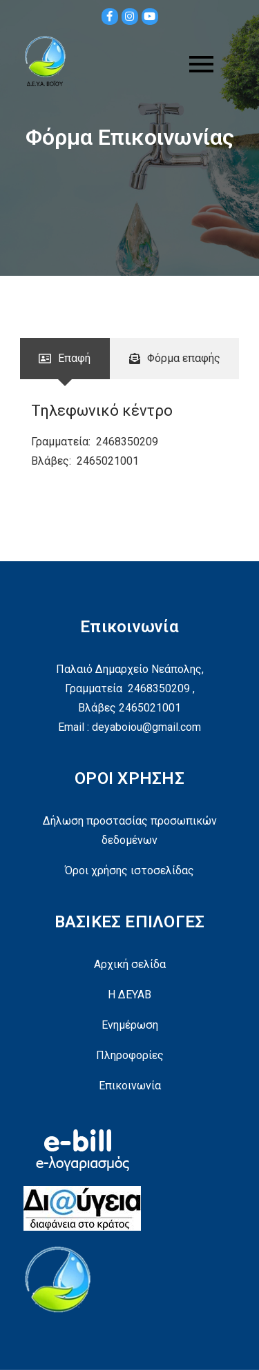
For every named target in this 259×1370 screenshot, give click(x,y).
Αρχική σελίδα (130, 964)
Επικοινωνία (130, 1085)
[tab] (65, 358)
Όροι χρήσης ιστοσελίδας (129, 870)
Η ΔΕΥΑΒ (129, 994)
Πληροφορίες (130, 1055)
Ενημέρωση (130, 1024)
